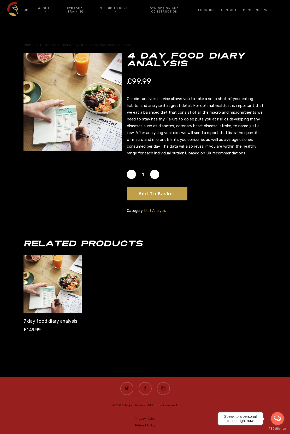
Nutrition (47, 45)
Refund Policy (145, 425)
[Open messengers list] (277, 418)
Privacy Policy (145, 418)
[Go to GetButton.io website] (277, 428)
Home (28, 45)
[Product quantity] (143, 174)
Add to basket (157, 193)
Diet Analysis (72, 45)
